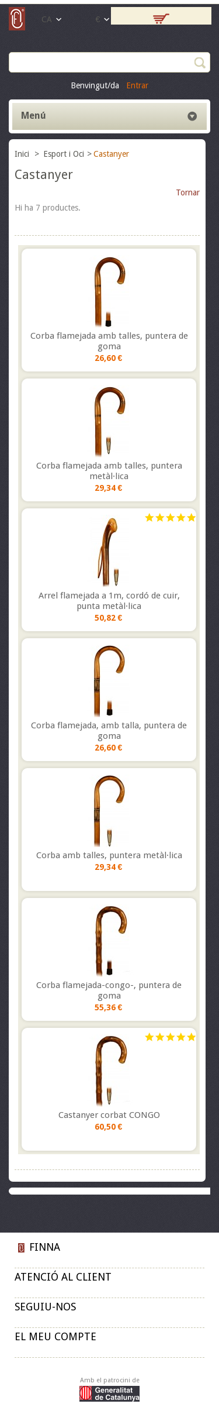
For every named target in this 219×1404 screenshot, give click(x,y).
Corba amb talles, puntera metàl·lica (109, 855)
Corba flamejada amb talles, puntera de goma (109, 341)
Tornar (188, 192)
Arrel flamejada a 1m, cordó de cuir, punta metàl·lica (109, 600)
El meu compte (55, 1336)
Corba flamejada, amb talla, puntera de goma (109, 730)
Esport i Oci (63, 154)
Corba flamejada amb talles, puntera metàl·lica (109, 470)
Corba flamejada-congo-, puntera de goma (109, 990)
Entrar (137, 85)
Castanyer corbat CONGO (109, 1115)
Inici (23, 154)
